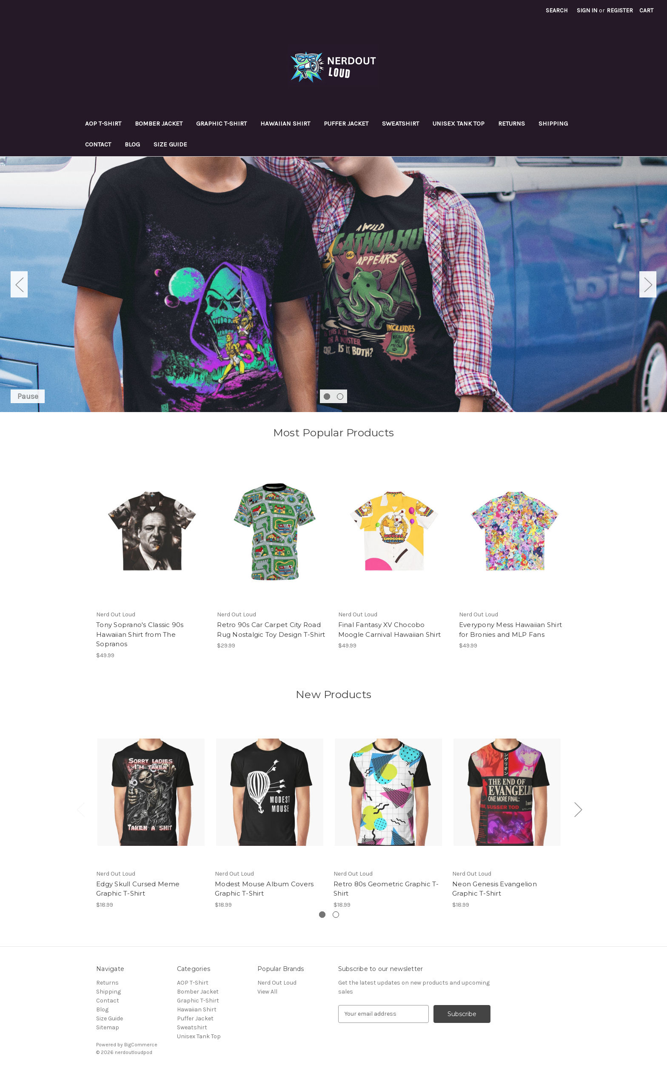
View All (267, 991)
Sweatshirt (400, 123)
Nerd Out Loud (276, 982)
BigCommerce (140, 1045)
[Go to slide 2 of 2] (340, 396)
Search (556, 10)
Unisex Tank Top (459, 123)
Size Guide (170, 144)
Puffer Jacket (346, 123)
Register (620, 10)
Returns (511, 123)
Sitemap (107, 1027)
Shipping (553, 123)
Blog (132, 144)
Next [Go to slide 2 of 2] (647, 284)
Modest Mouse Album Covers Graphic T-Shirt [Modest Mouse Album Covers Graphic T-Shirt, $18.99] (264, 889)
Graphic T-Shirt (221, 123)
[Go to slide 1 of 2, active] (327, 396)
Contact (98, 144)
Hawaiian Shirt (285, 123)
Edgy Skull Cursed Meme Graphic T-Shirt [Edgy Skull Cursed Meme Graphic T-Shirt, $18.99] (138, 889)
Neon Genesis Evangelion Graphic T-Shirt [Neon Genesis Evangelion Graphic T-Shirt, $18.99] (494, 889)
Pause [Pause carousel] (27, 396)
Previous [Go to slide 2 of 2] (19, 284)
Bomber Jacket (158, 123)
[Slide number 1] (333, 284)
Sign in (587, 10)
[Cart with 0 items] (646, 10)
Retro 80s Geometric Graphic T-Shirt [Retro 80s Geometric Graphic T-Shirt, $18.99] (386, 889)
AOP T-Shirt (103, 123)
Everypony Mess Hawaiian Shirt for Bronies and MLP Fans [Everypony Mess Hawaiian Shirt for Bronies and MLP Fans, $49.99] (510, 630)
